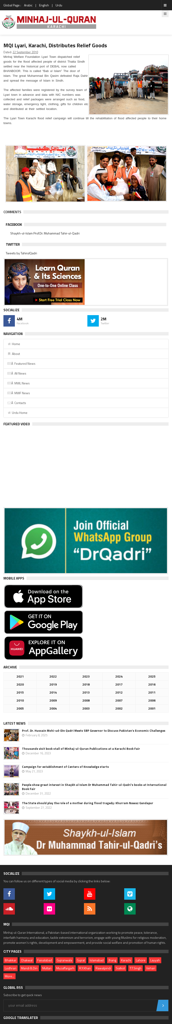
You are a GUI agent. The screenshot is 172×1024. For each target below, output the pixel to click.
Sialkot (120, 968)
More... (9, 976)
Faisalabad (44, 960)
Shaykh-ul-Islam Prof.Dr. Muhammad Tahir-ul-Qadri (45, 233)
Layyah (155, 960)
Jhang (112, 960)
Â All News (16, 373)
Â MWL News (18, 383)
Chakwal (26, 960)
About (13, 353)
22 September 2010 (25, 52)
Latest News (14, 723)
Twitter (13, 244)
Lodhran (10, 968)
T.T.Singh (135, 968)
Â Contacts (16, 402)
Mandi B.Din (29, 968)
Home (13, 343)
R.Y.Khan (85, 968)
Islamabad (97, 960)
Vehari (150, 968)
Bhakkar (10, 960)
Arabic (28, 5)
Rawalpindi (103, 968)
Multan (46, 968)
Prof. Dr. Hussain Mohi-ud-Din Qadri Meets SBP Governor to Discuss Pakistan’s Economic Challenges (93, 731)
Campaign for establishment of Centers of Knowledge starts (65, 767)
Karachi (126, 960)
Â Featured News (21, 363)
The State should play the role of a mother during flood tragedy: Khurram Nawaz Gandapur (87, 803)
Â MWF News (18, 393)
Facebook (14, 224)
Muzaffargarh (65, 968)
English (44, 5)
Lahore (140, 960)
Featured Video (16, 424)
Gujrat (81, 960)
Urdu (59, 5)
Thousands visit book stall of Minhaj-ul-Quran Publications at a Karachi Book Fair (81, 749)
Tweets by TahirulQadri (21, 253)
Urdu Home (17, 412)
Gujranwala (64, 960)
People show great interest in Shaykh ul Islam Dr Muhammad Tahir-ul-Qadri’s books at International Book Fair (94, 787)
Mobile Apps (13, 578)
